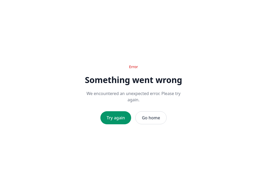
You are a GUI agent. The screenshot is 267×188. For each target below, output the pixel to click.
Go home (151, 118)
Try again (116, 118)
